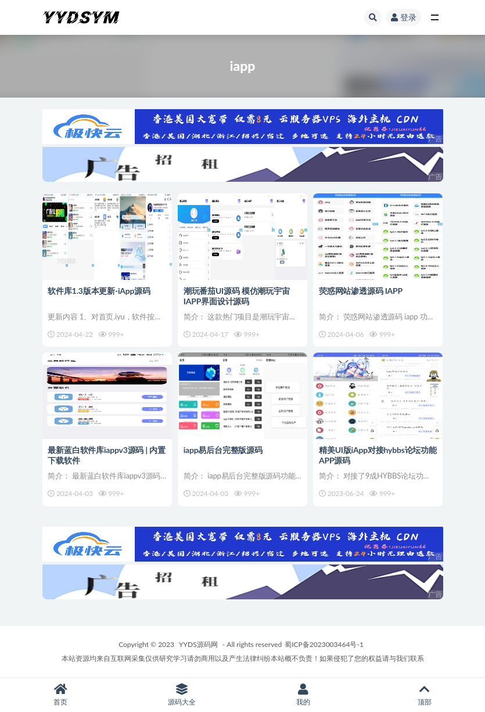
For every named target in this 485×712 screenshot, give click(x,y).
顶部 (424, 695)
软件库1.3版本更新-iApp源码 (99, 290)
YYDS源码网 (198, 644)
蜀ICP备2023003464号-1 (324, 644)
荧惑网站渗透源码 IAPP (361, 290)
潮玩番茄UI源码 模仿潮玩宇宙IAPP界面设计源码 (237, 295)
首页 (60, 695)
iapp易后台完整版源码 (223, 450)
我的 (303, 695)
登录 (403, 17)
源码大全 (182, 695)
